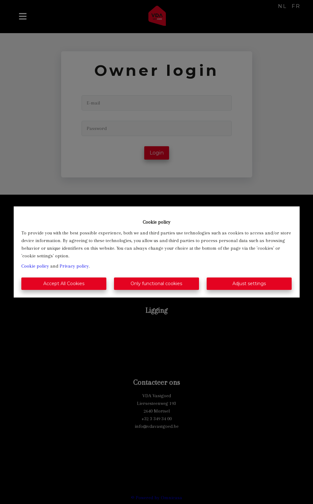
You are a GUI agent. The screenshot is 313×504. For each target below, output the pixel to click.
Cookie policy (35, 266)
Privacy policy (74, 266)
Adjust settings (249, 283)
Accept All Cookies (63, 283)
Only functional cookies (156, 283)
